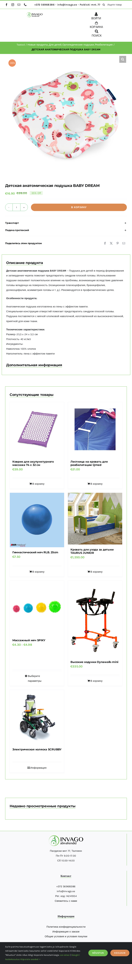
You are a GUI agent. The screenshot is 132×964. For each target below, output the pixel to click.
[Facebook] (105, 243)
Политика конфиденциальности (65, 926)
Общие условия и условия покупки (66, 936)
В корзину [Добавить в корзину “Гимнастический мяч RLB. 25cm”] (38, 571)
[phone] (25, 4)
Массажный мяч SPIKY (28, 640)
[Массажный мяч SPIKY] (37, 608)
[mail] (19, 4)
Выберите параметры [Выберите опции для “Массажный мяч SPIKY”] (34, 678)
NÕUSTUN (98, 953)
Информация (38, 767)
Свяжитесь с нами (66, 900)
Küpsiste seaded (30, 959)
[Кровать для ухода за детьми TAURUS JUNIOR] (95, 519)
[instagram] (12, 4)
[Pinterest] (117, 243)
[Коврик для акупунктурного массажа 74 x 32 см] (37, 429)
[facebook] (6, 4)
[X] (111, 243)
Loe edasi (65, 955)
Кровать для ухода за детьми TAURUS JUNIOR (92, 551)
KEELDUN (119, 953)
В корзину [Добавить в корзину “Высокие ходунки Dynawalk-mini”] (96, 680)
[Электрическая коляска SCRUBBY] (37, 717)
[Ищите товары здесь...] (113, 4)
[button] (122, 59)
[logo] (34, 13)
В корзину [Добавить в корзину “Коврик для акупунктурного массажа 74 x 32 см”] (38, 483)
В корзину (78, 207)
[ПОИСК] (97, 34)
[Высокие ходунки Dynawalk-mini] (95, 619)
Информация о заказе (66, 931)
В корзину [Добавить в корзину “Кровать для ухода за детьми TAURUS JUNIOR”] (96, 571)
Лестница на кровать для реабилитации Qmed (89, 463)
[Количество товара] (16, 207)
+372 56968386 (65, 886)
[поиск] (103, 4)
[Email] (124, 243)
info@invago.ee (66, 891)
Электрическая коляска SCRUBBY (37, 749)
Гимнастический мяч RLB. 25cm (35, 552)
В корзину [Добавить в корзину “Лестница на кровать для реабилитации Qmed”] (96, 483)
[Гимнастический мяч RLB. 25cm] (37, 520)
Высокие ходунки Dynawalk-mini (94, 662)
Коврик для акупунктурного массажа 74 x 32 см (33, 463)
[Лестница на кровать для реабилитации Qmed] (95, 429)
